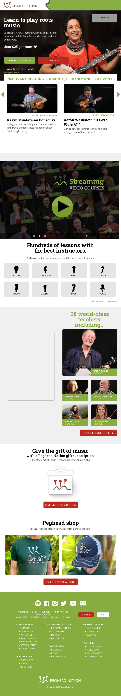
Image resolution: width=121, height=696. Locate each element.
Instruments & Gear (44, 115)
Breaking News (59, 656)
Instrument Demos (61, 628)
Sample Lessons (29, 638)
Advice (24, 663)
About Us (23, 611)
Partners (88, 642)
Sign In (103, 614)
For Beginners (28, 648)
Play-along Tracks (30, 641)
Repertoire (26, 666)
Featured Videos (103, 115)
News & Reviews (56, 646)
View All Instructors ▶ (98, 432)
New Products (94, 646)
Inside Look (93, 649)
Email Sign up (43, 614)
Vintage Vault (58, 631)
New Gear (56, 634)
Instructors (27, 634)
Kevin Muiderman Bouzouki (31, 120)
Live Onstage (93, 631)
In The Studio (94, 628)
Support (46, 611)
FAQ (45, 617)
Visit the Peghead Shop (60, 581)
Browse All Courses (104, 301)
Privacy (55, 617)
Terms (66, 617)
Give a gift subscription (60, 504)
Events (54, 653)
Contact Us (61, 611)
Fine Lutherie (57, 638)
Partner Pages (95, 656)
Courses (25, 628)
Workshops (27, 631)
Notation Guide (29, 645)
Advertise (21, 617)
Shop (34, 611)
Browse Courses (19, 60)
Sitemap (35, 617)
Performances (94, 653)
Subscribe (53, 60)
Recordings (57, 649)
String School (25, 624)
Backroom (92, 634)
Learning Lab (24, 656)
